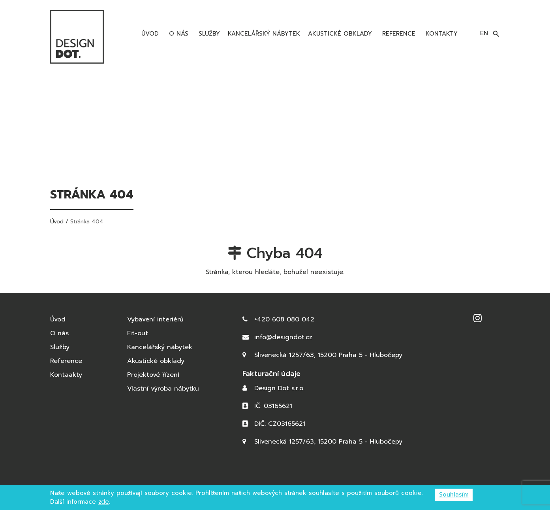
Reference (397, 33)
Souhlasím (454, 494)
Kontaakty (66, 375)
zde (103, 501)
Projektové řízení (153, 375)
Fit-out (137, 333)
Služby (208, 33)
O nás (177, 33)
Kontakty (440, 33)
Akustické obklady (340, 33)
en (484, 33)
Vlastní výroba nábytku (163, 388)
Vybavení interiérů (155, 319)
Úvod (149, 33)
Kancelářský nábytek (264, 33)
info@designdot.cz (283, 337)
